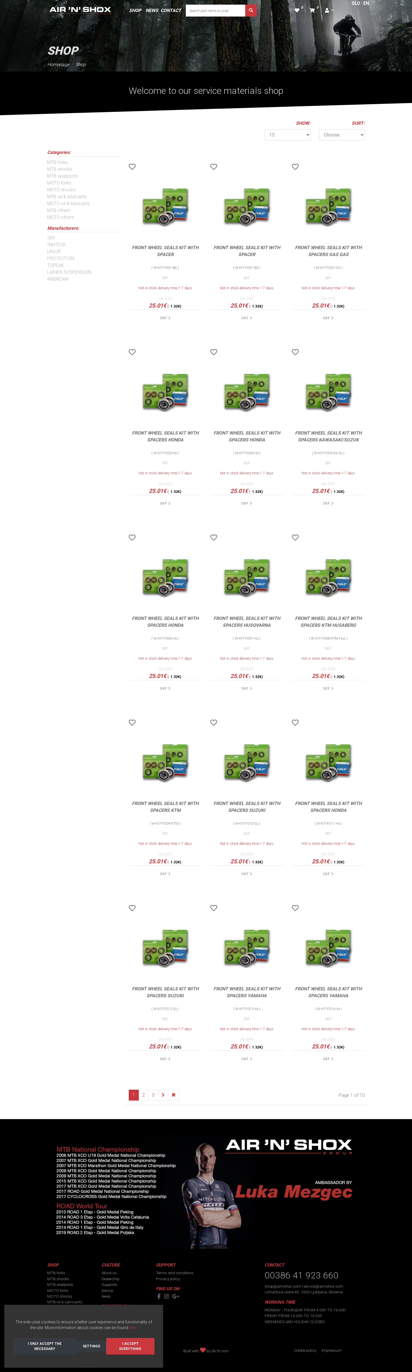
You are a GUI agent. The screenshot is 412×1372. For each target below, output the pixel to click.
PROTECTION (60, 258)
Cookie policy (305, 1350)
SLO (356, 3)
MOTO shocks (61, 190)
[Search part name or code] (215, 11)
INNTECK (56, 244)
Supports (109, 1284)
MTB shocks (59, 169)
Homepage (58, 64)
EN (366, 3)
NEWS (152, 10)
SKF (51, 238)
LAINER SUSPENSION (69, 272)
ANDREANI (58, 279)
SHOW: (303, 123)
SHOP (135, 10)
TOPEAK (55, 265)
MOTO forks (59, 183)
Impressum (332, 1350)
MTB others (58, 210)
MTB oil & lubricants (66, 196)
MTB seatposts (62, 176)
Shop (81, 64)
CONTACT (171, 10)
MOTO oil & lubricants (68, 203)
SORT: (358, 123)
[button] (329, 10)
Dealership (111, 1278)
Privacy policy (168, 1278)
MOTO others (60, 217)
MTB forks (57, 162)
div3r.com (220, 1351)
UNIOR (54, 251)
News (106, 1296)
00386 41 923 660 (301, 1275)
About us (109, 1272)
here (132, 1327)
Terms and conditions (175, 1272)
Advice (107, 1290)
